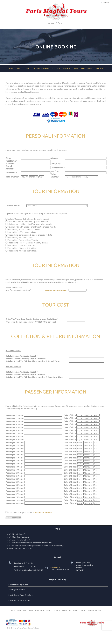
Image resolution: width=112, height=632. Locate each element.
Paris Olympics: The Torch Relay (19, 600)
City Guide (56, 68)
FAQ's (76, 68)
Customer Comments (41, 68)
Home (11, 68)
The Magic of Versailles (16, 590)
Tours (27, 68)
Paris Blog (67, 68)
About (18, 68)
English (106, 2)
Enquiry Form (55, 567)
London (51, 23)
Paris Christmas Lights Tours (18, 585)
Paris (60, 23)
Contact (99, 68)
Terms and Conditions (42, 512)
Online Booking (87, 68)
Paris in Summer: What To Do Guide (20, 595)
